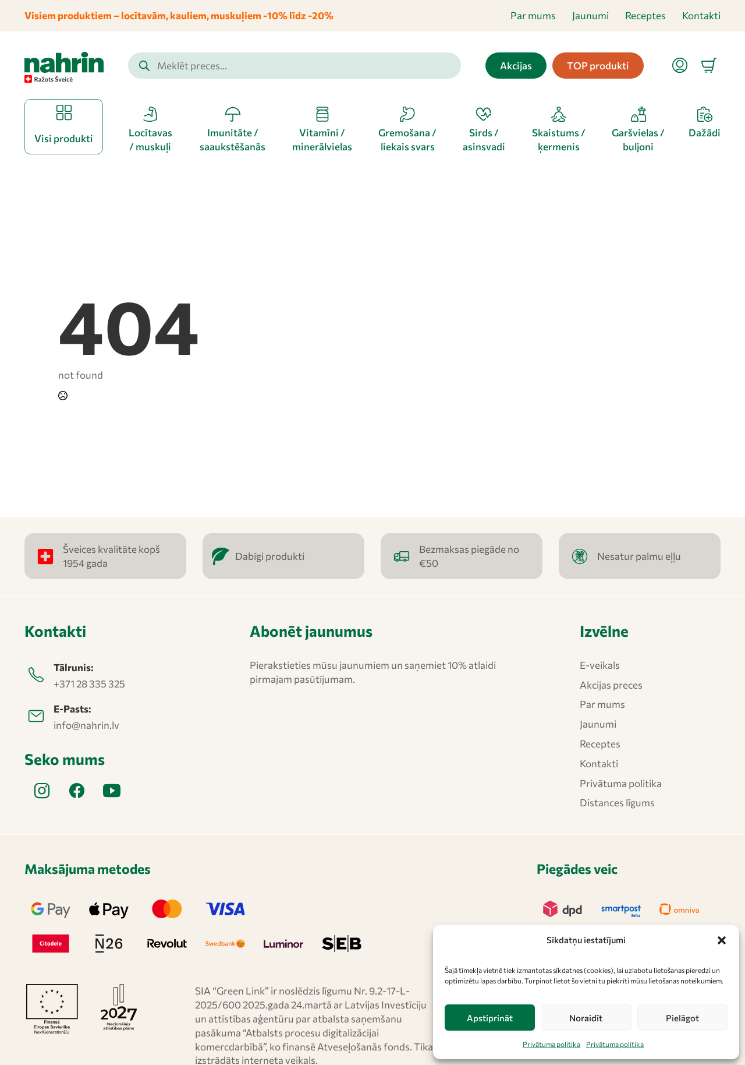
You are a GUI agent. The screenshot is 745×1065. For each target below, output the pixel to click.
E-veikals (600, 665)
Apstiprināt (490, 1018)
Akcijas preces (611, 685)
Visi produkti (63, 138)
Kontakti (701, 15)
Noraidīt (585, 1018)
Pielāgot (682, 1018)
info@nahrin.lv (86, 725)
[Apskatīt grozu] (709, 65)
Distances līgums (617, 802)
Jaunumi (590, 15)
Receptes (645, 15)
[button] (722, 940)
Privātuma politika (551, 1044)
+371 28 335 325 (89, 684)
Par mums (533, 15)
